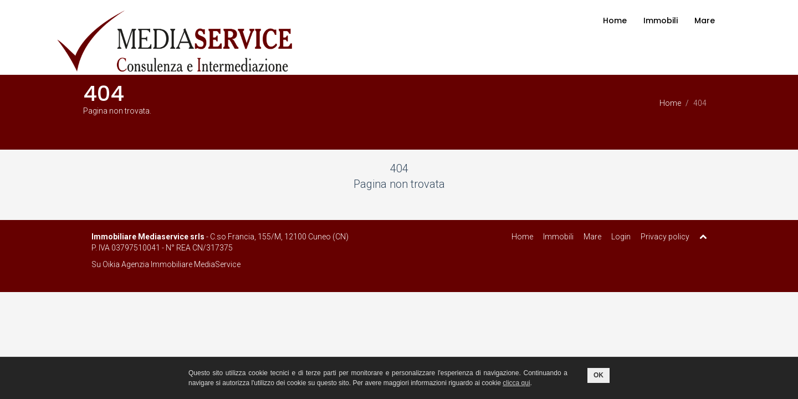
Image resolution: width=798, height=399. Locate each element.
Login (621, 236)
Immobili (660, 20)
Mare (704, 20)
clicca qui (516, 383)
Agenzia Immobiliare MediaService (181, 264)
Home (615, 20)
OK (598, 375)
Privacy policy (665, 236)
